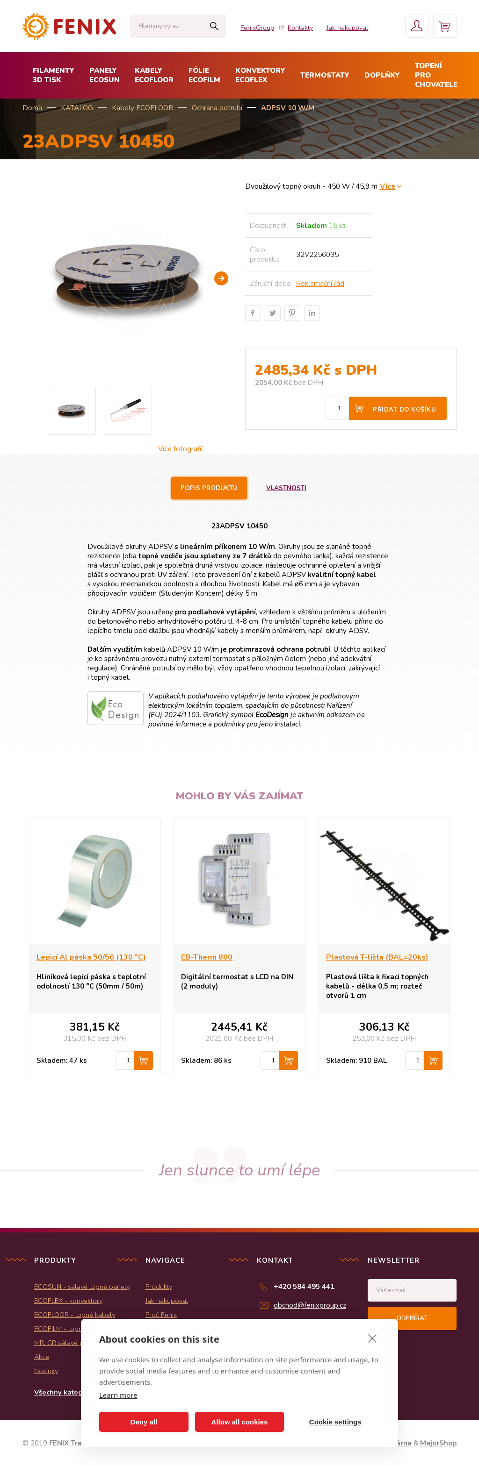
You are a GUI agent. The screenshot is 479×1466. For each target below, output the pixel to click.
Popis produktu (209, 488)
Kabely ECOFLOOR (142, 108)
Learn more (118, 1395)
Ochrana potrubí (217, 108)
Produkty (158, 1286)
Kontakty (300, 27)
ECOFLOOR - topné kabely (74, 1314)
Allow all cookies (239, 1422)
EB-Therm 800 (206, 957)
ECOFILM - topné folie (67, 1328)
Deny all (144, 1422)
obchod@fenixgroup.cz (310, 1305)
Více (387, 186)
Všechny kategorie (64, 1392)
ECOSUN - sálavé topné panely (82, 1286)
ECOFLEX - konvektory (68, 1300)
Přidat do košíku (404, 410)
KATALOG (77, 108)
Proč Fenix (161, 1314)
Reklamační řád (320, 283)
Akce (41, 1356)
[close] (372, 1338)
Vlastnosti (286, 488)
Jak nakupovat (347, 27)
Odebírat (412, 1318)
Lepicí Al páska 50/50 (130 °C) (91, 957)
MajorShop (438, 1443)
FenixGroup (257, 27)
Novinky (46, 1370)
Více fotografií (180, 449)
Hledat (214, 26)
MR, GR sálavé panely (67, 1342)
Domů (32, 108)
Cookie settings (335, 1422)
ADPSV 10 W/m (287, 108)
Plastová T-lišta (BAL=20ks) (377, 957)
